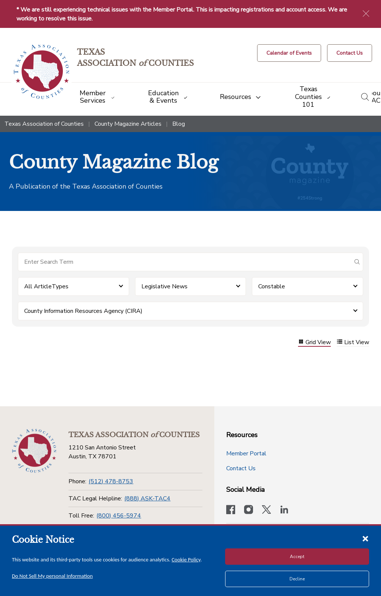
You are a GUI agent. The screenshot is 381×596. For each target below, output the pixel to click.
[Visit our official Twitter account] (266, 510)
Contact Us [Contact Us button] (241, 468)
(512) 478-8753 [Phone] (111, 481)
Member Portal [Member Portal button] (246, 453)
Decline (297, 579)
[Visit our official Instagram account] (248, 510)
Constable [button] (271, 286)
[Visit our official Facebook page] (230, 510)
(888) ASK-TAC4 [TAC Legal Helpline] (147, 498)
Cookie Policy (186, 559)
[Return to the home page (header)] (41, 72)
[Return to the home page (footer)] (34, 451)
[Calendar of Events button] (289, 53)
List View (353, 342)
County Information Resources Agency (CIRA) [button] (83, 311)
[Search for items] (184, 262)
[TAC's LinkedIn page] (284, 510)
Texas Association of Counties (44, 124)
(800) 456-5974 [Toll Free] (118, 516)
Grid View (314, 342)
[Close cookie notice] (365, 538)
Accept (297, 557)
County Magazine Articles (128, 124)
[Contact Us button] (349, 53)
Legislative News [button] (164, 286)
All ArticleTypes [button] (46, 286)
